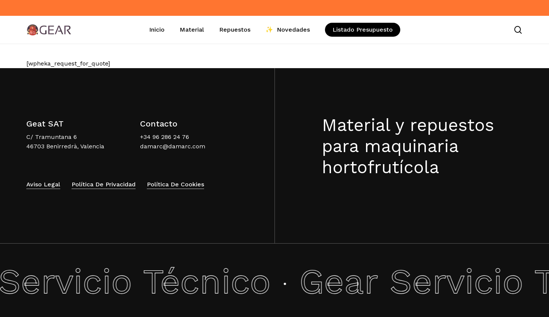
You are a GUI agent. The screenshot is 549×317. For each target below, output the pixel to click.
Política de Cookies (175, 184)
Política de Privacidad (104, 184)
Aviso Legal (43, 184)
